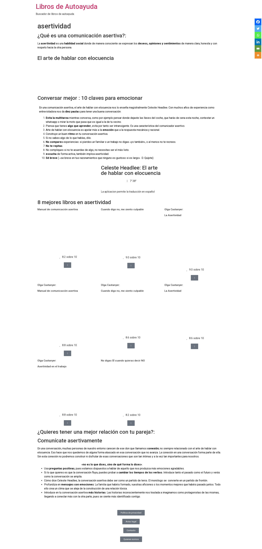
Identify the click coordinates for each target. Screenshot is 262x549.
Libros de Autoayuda (66, 7)
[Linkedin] (258, 42)
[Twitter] (258, 28)
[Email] (258, 48)
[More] (258, 55)
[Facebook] (258, 22)
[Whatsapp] (258, 35)
